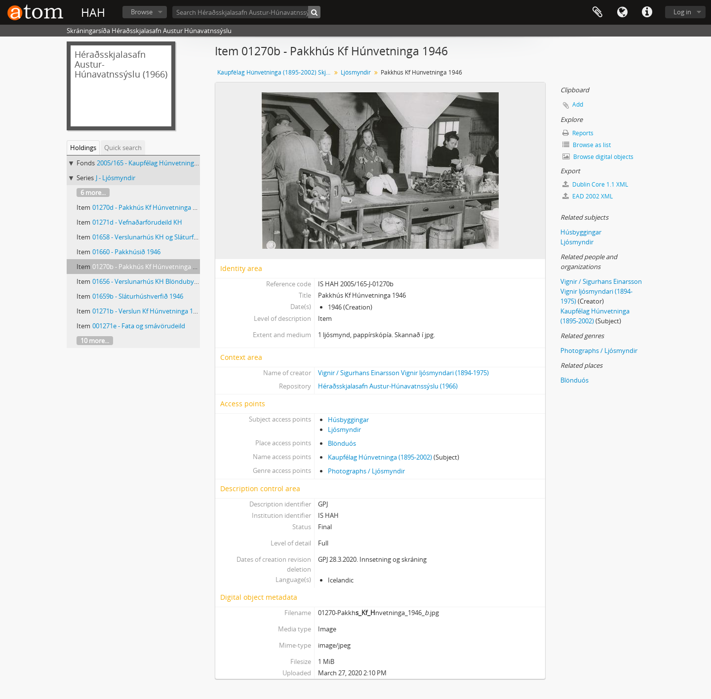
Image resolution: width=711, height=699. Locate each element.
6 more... (93, 192)
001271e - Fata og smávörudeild (138, 325)
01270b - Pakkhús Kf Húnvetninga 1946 (149, 266)
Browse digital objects (597, 157)
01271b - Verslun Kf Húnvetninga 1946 (147, 311)
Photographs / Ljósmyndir (366, 470)
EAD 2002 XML (587, 196)
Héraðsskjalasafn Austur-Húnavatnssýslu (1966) (388, 386)
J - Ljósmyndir (115, 177)
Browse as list (586, 145)
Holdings (83, 147)
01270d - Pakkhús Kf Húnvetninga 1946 (149, 207)
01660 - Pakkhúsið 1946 (126, 251)
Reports (577, 133)
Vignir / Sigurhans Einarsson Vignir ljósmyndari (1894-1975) (403, 372)
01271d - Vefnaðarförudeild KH (137, 222)
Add (577, 104)
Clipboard (597, 12)
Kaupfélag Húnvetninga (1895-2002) (380, 457)
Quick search (123, 147)
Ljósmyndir (356, 72)
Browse (142, 11)
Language (622, 12)
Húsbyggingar (348, 419)
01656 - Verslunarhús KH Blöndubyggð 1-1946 (159, 281)
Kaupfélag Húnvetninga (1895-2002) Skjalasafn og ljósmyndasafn (275, 72)
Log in (682, 11)
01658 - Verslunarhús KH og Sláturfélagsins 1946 (162, 237)
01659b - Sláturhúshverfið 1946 (137, 296)
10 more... (94, 340)
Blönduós (342, 443)
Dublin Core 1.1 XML (595, 184)
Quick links (646, 12)
